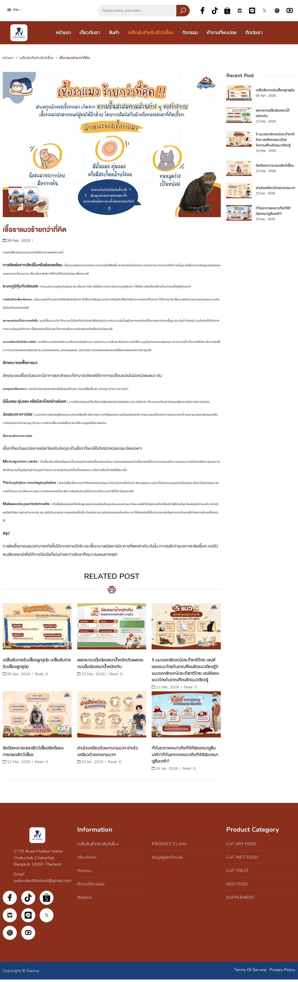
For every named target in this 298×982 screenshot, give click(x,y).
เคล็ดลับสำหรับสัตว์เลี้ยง (151, 33)
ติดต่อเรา (254, 33)
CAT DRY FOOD (241, 844)
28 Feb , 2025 (16, 240)
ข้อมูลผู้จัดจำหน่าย (167, 857)
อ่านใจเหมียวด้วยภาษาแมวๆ (275, 188)
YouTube (289, 10)
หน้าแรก (63, 33)
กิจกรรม (190, 33)
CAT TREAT (237, 870)
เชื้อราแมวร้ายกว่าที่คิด (35, 230)
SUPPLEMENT (240, 897)
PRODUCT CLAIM (169, 844)
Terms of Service (250, 972)
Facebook (202, 10)
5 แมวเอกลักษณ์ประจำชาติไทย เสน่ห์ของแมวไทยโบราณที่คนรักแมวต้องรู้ (275, 140)
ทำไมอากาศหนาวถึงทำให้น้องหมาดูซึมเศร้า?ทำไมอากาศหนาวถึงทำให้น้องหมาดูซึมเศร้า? (185, 754)
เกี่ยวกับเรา (90, 33)
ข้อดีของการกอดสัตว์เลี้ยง (275, 165)
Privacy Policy (282, 972)
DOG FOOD (237, 884)
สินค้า (114, 33)
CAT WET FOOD (242, 857)
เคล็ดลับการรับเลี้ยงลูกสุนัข (275, 90)
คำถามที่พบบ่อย (221, 33)
